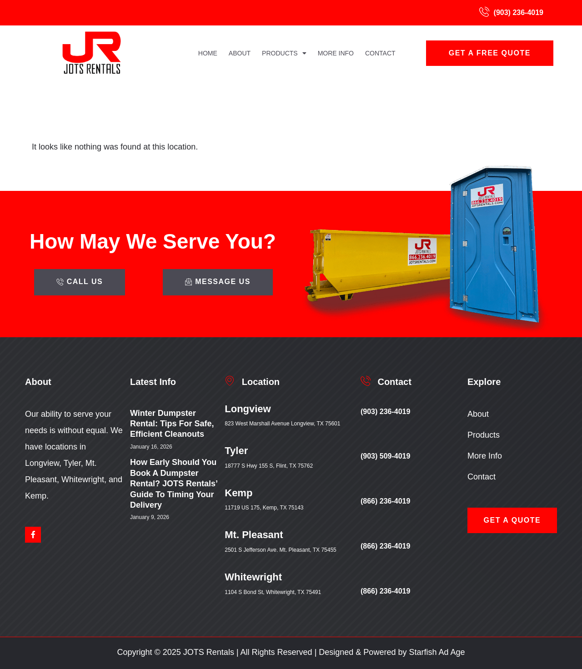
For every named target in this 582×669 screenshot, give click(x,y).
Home (207, 53)
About (240, 53)
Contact (380, 53)
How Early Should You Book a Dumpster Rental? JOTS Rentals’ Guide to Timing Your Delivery (173, 483)
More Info (336, 53)
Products (284, 53)
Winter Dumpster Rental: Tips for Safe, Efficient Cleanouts (172, 424)
